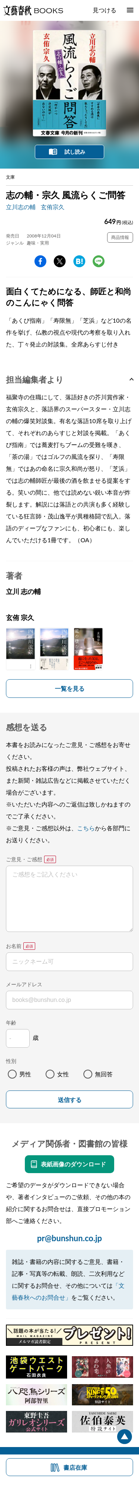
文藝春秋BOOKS (33, 10)
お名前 (13, 946)
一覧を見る (70, 688)
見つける (104, 9)
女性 (63, 1073)
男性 (25, 1073)
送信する (70, 1100)
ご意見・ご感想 (24, 859)
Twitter (60, 261)
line (99, 261)
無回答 (104, 1073)
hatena (79, 261)
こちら (86, 827)
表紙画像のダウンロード (73, 1164)
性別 (11, 1061)
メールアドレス (24, 984)
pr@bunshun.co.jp (69, 1238)
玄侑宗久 (52, 206)
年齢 (11, 1022)
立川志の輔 (21, 206)
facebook (40, 261)
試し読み (74, 151)
